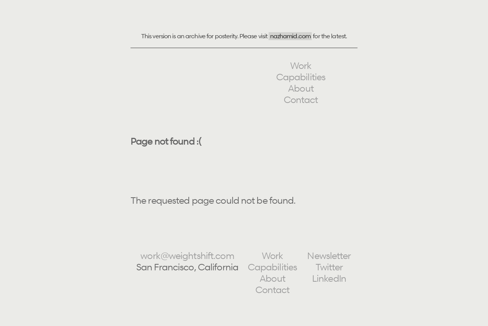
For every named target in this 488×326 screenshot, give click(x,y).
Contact (301, 99)
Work (300, 65)
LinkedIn (329, 278)
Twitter (329, 267)
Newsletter (329, 255)
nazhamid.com (290, 36)
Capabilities (300, 77)
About (301, 88)
